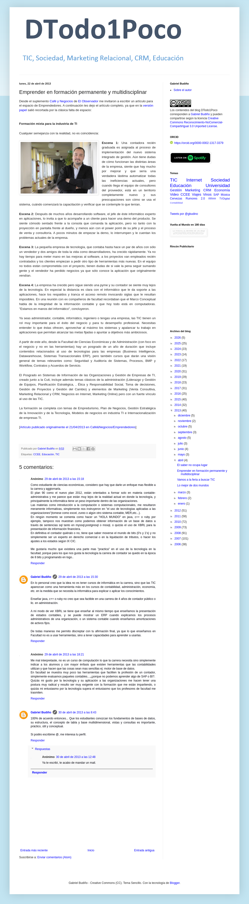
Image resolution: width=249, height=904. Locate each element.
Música (225, 194)
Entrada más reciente (34, 850)
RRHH (212, 198)
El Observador (88, 101)
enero (182, 503)
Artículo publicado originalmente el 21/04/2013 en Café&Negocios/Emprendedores (78, 427)
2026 (178, 337)
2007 (178, 538)
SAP (216, 194)
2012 (178, 510)
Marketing (192, 190)
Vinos (207, 194)
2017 (178, 388)
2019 (178, 377)
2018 (178, 382)
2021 (178, 365)
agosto (182, 437)
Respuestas (42, 749)
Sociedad (220, 179)
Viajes (196, 194)
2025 (178, 343)
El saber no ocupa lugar (192, 465)
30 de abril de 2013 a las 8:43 (77, 712)
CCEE (36, 454)
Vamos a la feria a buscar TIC (196, 479)
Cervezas (176, 198)
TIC (57, 454)
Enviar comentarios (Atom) (54, 857)
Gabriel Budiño (46, 448)
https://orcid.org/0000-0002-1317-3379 (196, 143)
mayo (182, 454)
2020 (178, 371)
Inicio (91, 850)
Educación (48, 454)
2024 (178, 349)
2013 (178, 410)
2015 (178, 399)
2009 (178, 527)
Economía (222, 190)
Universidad (218, 185)
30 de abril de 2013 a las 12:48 (76, 757)
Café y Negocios (61, 101)
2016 (178, 393)
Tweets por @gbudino (184, 214)
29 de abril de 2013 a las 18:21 (64, 654)
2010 (178, 521)
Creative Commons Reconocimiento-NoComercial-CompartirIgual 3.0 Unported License (196, 122)
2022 (178, 360)
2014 (178, 405)
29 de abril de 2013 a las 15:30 (78, 577)
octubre (183, 426)
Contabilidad (176, 202)
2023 (178, 354)
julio (181, 443)
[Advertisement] (200, 291)
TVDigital (224, 198)
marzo (182, 492)
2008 (178, 533)
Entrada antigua (144, 850)
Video (174, 194)
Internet (194, 179)
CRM (207, 190)
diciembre (184, 415)
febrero (183, 498)
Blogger (175, 883)
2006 (178, 544)
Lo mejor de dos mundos (193, 485)
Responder (38, 563)
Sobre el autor (183, 90)
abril (181, 460)
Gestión (176, 190)
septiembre (185, 432)
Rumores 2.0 (195, 198)
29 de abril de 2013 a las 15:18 (64, 479)
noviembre (185, 421)
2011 (178, 516)
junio (181, 449)
